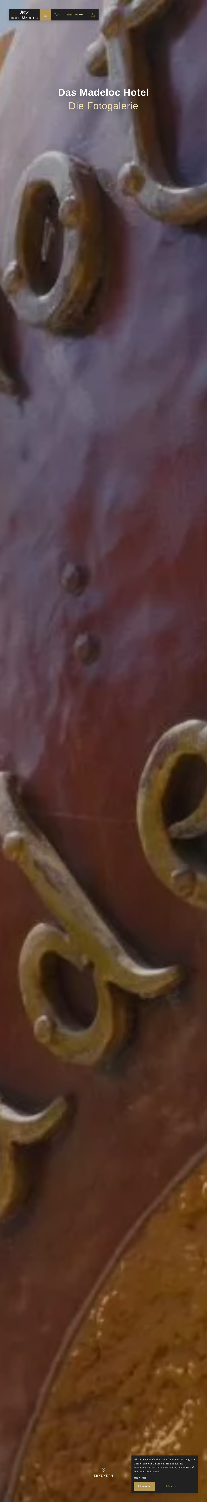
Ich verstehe (144, 1486)
